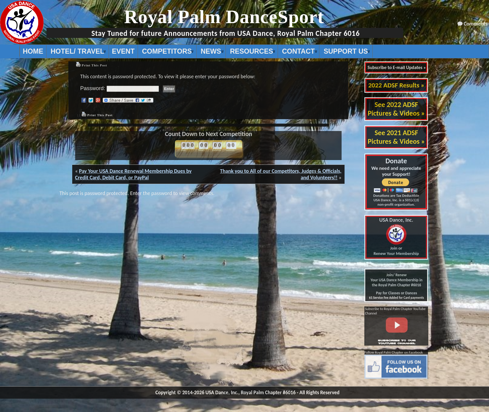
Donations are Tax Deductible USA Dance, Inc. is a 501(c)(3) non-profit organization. (396, 200)
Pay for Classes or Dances (396, 293)
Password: (119, 88)
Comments (476, 23)
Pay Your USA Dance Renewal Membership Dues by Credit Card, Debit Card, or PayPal (133, 174)
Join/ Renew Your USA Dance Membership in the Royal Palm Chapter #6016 (396, 280)
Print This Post (94, 65)
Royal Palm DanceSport (224, 16)
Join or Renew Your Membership (396, 237)
